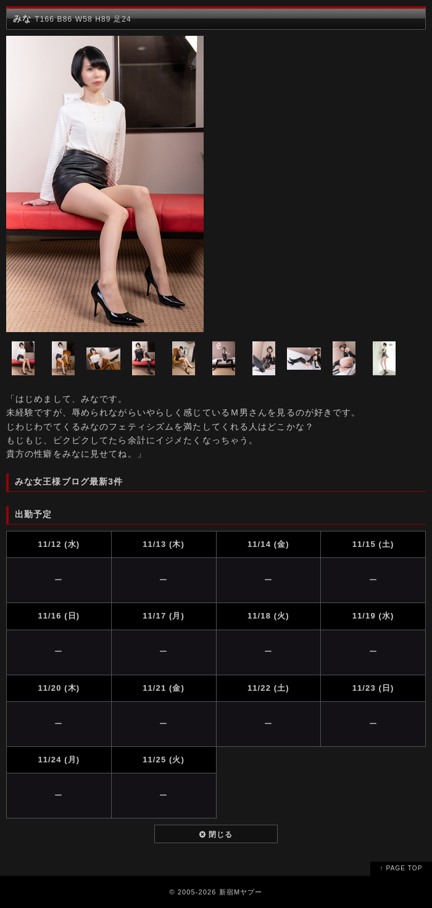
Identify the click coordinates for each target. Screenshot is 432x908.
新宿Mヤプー (241, 892)
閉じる (216, 834)
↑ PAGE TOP (401, 868)
